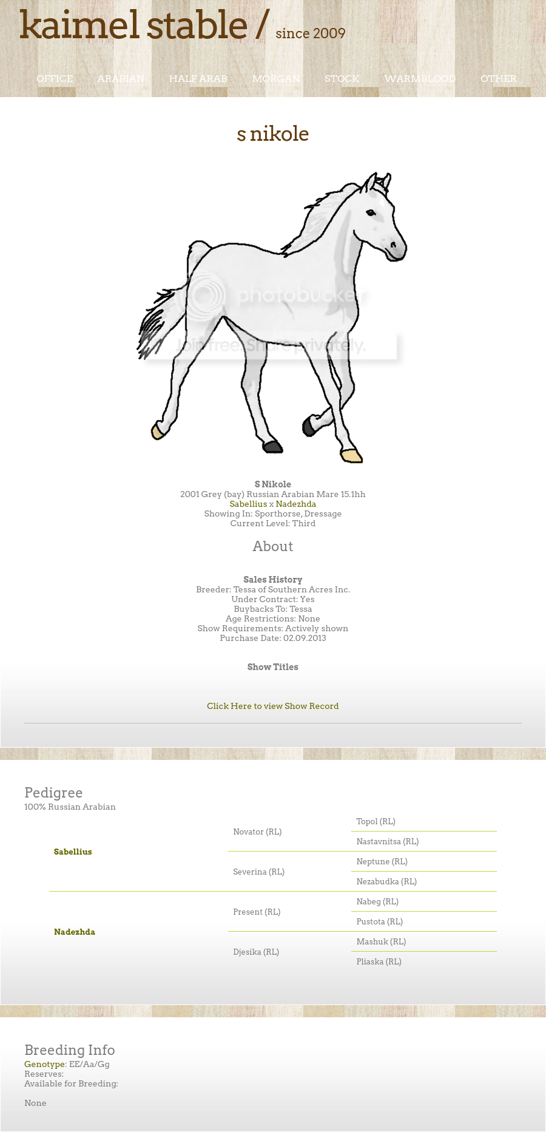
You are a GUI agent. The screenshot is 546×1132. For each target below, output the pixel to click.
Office (54, 78)
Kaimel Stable (133, 24)
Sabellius (248, 504)
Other (498, 78)
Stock (342, 78)
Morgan (276, 78)
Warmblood (420, 78)
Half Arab (198, 78)
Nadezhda (295, 504)
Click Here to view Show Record (273, 706)
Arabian (121, 78)
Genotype (44, 1064)
